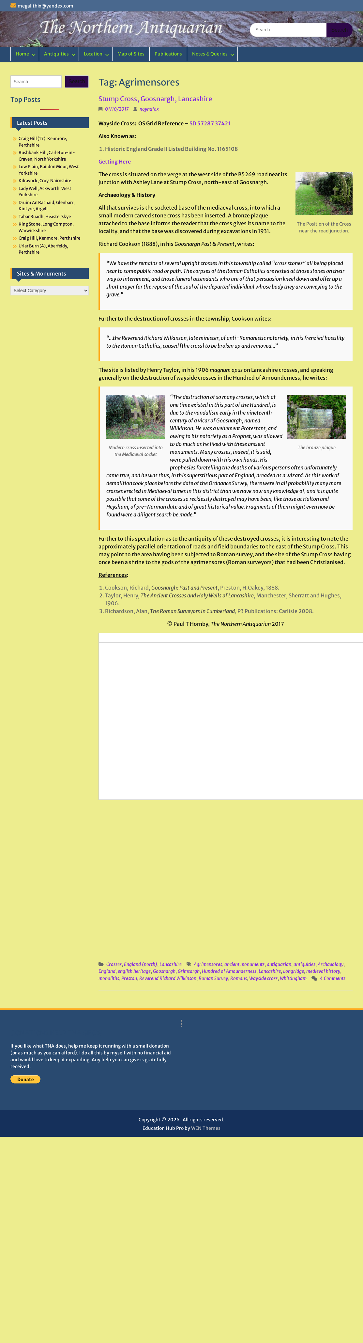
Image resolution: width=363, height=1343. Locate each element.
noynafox (149, 109)
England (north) (140, 964)
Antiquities (56, 54)
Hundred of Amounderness (229, 971)
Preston (129, 978)
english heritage (134, 971)
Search (76, 81)
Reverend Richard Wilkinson (167, 978)
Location (93, 54)
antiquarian (279, 964)
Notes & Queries (210, 54)
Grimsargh (189, 971)
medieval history (323, 971)
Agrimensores (208, 964)
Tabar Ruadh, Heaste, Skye (45, 216)
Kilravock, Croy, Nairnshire (45, 180)
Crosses (114, 964)
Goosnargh (164, 971)
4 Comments (332, 978)
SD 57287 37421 (209, 123)
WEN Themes (205, 1128)
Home (22, 54)
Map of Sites (130, 54)
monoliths (108, 978)
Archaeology (330, 964)
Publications (168, 54)
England (106, 971)
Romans (238, 978)
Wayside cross (263, 978)
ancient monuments (244, 964)
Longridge (293, 971)
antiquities (304, 964)
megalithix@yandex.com (45, 6)
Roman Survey (213, 978)
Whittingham (293, 978)
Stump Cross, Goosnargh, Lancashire (155, 99)
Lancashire (170, 964)
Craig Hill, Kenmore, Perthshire (49, 238)
